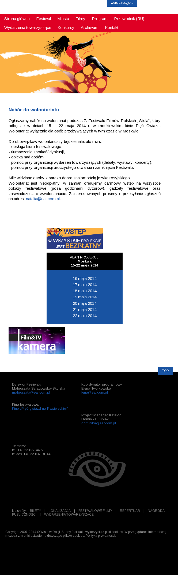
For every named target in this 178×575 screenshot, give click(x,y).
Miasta (63, 18)
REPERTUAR (130, 511)
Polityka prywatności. (101, 536)
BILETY (35, 511)
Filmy (80, 18)
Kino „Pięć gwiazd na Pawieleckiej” (40, 408)
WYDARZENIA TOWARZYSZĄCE (69, 514)
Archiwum (90, 27)
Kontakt (111, 27)
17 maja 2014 (84, 284)
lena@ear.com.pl (94, 392)
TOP (165, 371)
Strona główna (17, 18)
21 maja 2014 (84, 309)
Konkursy (66, 27)
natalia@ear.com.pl (43, 198)
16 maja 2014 (84, 278)
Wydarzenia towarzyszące (27, 27)
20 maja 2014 (84, 303)
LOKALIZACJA (60, 511)
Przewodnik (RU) (129, 18)
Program (100, 18)
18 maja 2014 (84, 290)
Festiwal (43, 18)
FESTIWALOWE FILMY (95, 511)
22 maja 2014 (84, 315)
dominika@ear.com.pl (98, 423)
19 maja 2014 (84, 297)
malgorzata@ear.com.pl (31, 392)
